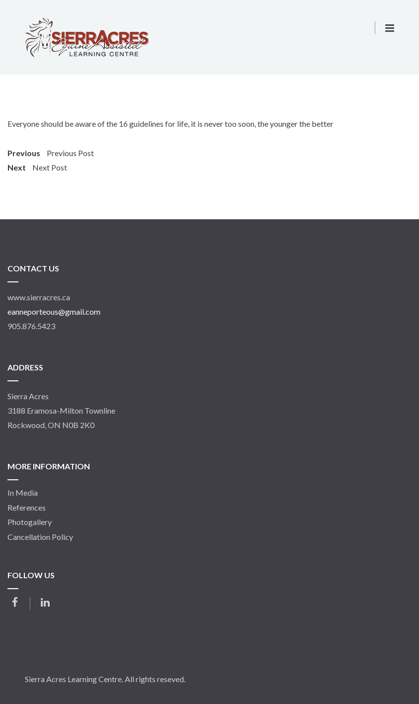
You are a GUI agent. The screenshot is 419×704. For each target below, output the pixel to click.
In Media (22, 492)
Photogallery (29, 522)
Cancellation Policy (40, 536)
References (26, 507)
